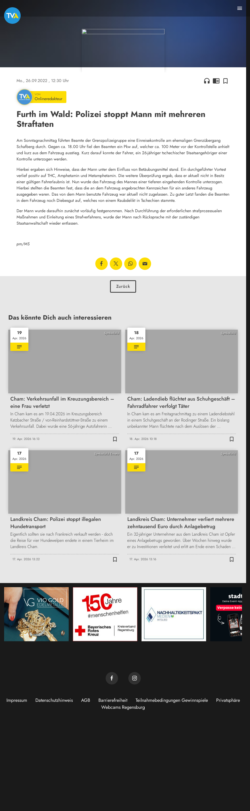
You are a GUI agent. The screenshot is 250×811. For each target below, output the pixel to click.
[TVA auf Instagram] (134, 755)
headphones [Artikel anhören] (206, 158)
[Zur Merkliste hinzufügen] (225, 158)
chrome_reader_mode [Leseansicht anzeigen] (216, 158)
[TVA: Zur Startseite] (12, 15)
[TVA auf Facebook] (112, 755)
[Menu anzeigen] (239, 8)
